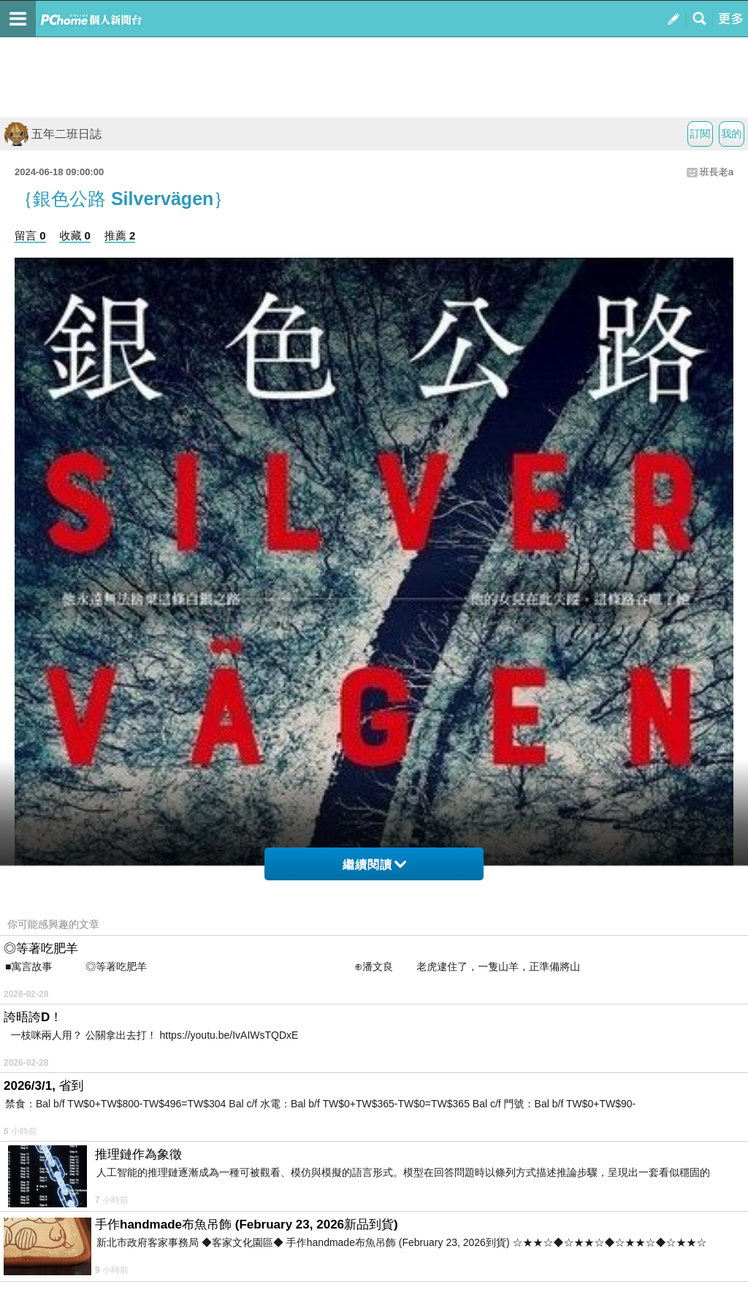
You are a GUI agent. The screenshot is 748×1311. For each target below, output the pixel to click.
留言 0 (30, 235)
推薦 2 (120, 235)
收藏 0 (75, 235)
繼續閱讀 (374, 864)
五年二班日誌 (53, 134)
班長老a (716, 171)
